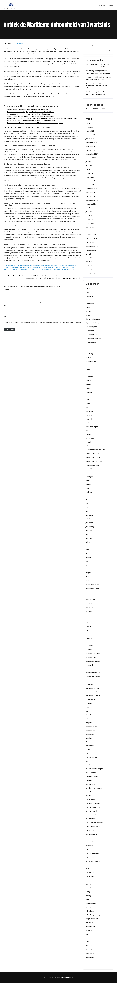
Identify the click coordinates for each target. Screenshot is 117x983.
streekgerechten (34, 270)
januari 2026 (90, 139)
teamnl (88, 888)
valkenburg (90, 911)
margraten (90, 596)
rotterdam (89, 684)
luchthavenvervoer (92, 588)
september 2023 (92, 246)
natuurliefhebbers (29, 267)
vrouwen (89, 930)
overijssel (47, 267)
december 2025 (91, 142)
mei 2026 (89, 123)
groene (88, 473)
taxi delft (89, 780)
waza (87, 938)
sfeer (22, 270)
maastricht (90, 592)
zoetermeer (90, 957)
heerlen (88, 484)
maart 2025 (90, 177)
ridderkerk (89, 665)
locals (6, 267)
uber (87, 899)
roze (87, 707)
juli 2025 (88, 162)
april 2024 (89, 219)
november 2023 (91, 239)
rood (87, 680)
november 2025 (91, 146)
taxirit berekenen (92, 865)
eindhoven (89, 423)
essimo (88, 434)
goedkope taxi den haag (94, 457)
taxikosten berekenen (93, 861)
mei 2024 (89, 216)
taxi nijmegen (90, 799)
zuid (87, 961)
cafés (35, 265)
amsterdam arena (92, 334)
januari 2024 (90, 231)
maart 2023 (90, 269)
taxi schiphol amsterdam (94, 826)
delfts (88, 404)
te (86, 880)
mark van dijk (90, 600)
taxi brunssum (91, 773)
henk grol (89, 492)
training (88, 896)
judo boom (89, 515)
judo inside (89, 523)
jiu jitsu (88, 507)
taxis (87, 869)
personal (89, 650)
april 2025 (89, 173)
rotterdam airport (92, 688)
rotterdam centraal (93, 692)
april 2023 (89, 265)
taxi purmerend (91, 811)
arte (87, 346)
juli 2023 (88, 254)
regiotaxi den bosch (93, 661)
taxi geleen (89, 792)
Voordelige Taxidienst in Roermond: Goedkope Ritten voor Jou (98, 78)
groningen (89, 477)
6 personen (90, 300)
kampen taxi (90, 546)
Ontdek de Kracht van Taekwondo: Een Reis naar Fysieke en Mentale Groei (53, 278)
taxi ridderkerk (91, 815)
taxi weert (89, 842)
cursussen (89, 396)
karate (88, 550)
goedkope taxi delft (93, 454)
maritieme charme (15, 267)
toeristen (44, 270)
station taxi (90, 742)
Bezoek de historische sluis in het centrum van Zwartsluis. (27, 110)
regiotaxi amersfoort (93, 653)
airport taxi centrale (93, 319)
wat (87, 934)
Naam (6, 307)
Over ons (102, 5)
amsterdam (90, 331)
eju (87, 430)
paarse (88, 642)
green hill (89, 469)
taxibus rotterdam (92, 853)
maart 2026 (90, 131)
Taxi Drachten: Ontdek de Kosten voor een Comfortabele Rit (97, 66)
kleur (87, 561)
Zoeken (90, 46)
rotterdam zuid (91, 700)
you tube (89, 946)
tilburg (88, 892)
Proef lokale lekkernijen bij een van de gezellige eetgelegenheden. (30, 116)
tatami (88, 750)
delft (87, 400)
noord (88, 619)
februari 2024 (90, 227)
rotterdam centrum (93, 696)
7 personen (90, 304)
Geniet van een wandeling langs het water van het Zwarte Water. (30, 112)
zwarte (88, 965)
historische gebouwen (69, 265)
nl (86, 615)
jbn (87, 504)
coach (88, 388)
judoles (88, 542)
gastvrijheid (49, 265)
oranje (88, 634)
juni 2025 (89, 166)
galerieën (40, 265)
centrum (89, 381)
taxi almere (90, 765)
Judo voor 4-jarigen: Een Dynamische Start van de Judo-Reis (97, 85)
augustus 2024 (91, 204)
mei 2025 (89, 169)
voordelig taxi (90, 926)
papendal (89, 646)
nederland (40, 267)
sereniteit (16, 270)
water (50, 270)
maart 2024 (90, 223)
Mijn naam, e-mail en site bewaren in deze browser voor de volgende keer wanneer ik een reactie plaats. (43, 324)
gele (87, 446)
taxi (87, 753)
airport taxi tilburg (92, 323)
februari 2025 (90, 181)
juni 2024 (89, 212)
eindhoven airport (92, 427)
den (87, 407)
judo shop (89, 530)
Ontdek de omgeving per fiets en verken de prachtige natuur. (29, 114)
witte (87, 942)
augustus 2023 (91, 250)
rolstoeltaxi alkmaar (93, 673)
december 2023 (91, 235)
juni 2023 (89, 258)
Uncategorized (91, 903)
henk (87, 488)
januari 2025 (90, 185)
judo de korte (90, 519)
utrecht (88, 907)
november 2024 (91, 192)
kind (87, 553)
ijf (86, 500)
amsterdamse (91, 342)
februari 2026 (90, 135)
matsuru (89, 603)
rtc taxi (88, 715)
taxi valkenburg (91, 834)
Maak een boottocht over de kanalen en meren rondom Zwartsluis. (31, 121)
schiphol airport (91, 726)
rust (73, 267)
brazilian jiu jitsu (91, 361)
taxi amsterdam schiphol (94, 769)
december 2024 (91, 189)
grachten (57, 265)
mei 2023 (89, 262)
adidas (88, 307)
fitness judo (90, 438)
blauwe (88, 357)
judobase (89, 538)
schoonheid (8, 270)
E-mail (6, 313)
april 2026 (89, 127)
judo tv (88, 534)
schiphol (89, 723)
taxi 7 (87, 761)
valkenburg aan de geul (94, 915)
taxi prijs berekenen (93, 807)
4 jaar (88, 292)
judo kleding (90, 527)
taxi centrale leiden (92, 776)
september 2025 (92, 154)
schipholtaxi (90, 734)
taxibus (88, 849)
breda (88, 365)
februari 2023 (90, 273)
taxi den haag (90, 784)
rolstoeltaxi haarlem (93, 676)
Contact (110, 5)
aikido (88, 315)
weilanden (57, 270)
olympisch (89, 627)
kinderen (89, 557)
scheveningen (91, 719)
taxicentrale (90, 857)
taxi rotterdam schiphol (94, 823)
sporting (89, 738)
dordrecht (89, 419)
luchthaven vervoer (93, 584)
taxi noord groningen (93, 803)
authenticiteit (21, 265)
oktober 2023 (90, 242)
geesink (88, 442)
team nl (88, 884)
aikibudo (88, 311)
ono (87, 630)
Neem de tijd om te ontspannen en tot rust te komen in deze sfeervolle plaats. (35, 123)
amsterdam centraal (93, 338)
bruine (88, 369)
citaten (88, 384)
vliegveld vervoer (92, 919)
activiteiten (12, 265)
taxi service (90, 830)
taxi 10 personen (91, 757)
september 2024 (92, 200)
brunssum (89, 373)
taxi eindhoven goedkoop (95, 788)
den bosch (89, 411)
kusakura (89, 577)
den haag (89, 415)
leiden (88, 580)
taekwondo (90, 746)
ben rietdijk (90, 354)
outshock (89, 638)
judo (87, 511)
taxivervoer (90, 876)
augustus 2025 (91, 158)
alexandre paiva (91, 327)
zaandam (89, 949)
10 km (88, 288)
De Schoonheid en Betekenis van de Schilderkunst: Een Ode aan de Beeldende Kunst (35, 276)
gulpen (88, 480)
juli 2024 (88, 208)
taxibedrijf (89, 846)
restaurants (67, 267)
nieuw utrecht (91, 607)
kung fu (88, 573)
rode (87, 669)
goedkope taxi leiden (93, 465)
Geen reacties (18, 43)
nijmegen (89, 611)
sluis (25, 270)
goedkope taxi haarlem (94, 461)
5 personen (90, 296)
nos (87, 623)
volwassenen (90, 922)
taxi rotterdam (91, 819)
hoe (87, 496)
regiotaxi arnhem (92, 657)
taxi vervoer (90, 838)
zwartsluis (70, 270)
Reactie (7, 289)
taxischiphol (90, 873)
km (87, 565)
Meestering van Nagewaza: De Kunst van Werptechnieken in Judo (98, 72)
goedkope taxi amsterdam (95, 450)
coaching (89, 392)
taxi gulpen (89, 796)
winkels (63, 270)
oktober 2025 (90, 150)
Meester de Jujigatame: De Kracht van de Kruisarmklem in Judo (98, 93)
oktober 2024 (90, 196)
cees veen (89, 377)
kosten (88, 569)
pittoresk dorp (57, 267)
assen (88, 350)
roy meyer (89, 703)
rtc (87, 711)
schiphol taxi (90, 730)
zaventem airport (92, 953)
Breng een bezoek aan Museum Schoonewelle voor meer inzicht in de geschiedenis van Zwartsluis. (42, 118)
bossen (29, 265)
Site (5, 319)
